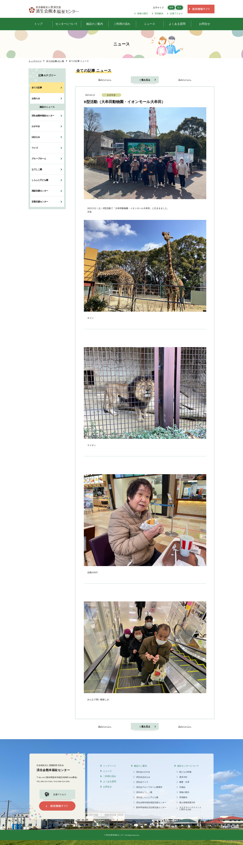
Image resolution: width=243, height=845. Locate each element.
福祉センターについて (188, 766)
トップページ (109, 766)
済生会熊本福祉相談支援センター (151, 802)
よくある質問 (109, 781)
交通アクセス (175, 13)
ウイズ (35, 148)
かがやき (36, 126)
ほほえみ (36, 137)
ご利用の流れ (109, 776)
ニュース (107, 771)
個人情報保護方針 (187, 802)
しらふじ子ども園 (40, 180)
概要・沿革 (184, 782)
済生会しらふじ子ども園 (147, 797)
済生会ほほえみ (143, 777)
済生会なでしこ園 (144, 792)
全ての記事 (37, 87)
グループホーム (39, 158)
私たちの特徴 (185, 772)
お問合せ (107, 787)
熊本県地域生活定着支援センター (151, 807)
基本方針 (183, 777)
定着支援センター (40, 201)
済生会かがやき (143, 772)
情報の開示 (141, 13)
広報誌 (182, 787)
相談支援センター (40, 191)
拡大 (179, 7)
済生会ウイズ (142, 782)
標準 (171, 7)
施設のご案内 (140, 766)
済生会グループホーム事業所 (149, 787)
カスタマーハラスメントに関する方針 (190, 808)
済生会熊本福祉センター (43, 115)
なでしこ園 (37, 169)
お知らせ (36, 98)
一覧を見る (144, 80)
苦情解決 (157, 13)
